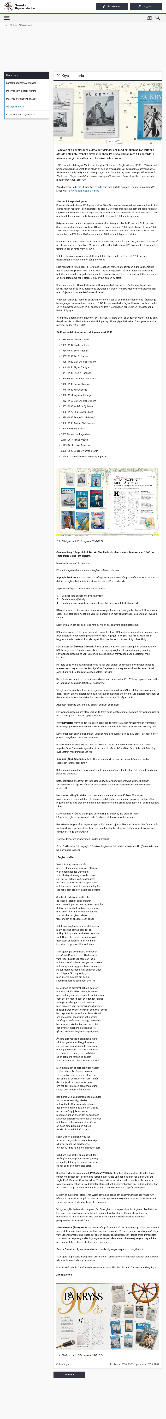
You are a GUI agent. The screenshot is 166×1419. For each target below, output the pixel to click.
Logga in (145, 6)
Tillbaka (69, 1374)
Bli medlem (111, 6)
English (150, 16)
